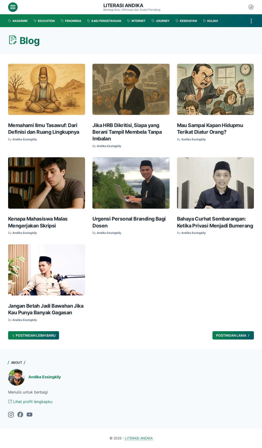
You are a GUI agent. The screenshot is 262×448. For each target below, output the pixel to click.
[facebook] (20, 415)
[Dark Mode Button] (251, 7)
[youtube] (29, 415)
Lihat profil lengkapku (30, 401)
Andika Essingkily (44, 376)
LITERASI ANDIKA (123, 5)
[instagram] (11, 415)
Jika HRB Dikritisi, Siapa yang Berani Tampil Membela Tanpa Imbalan (127, 132)
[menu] (13, 7)
